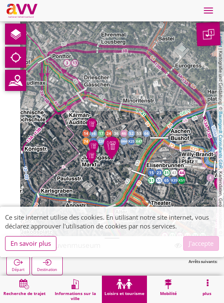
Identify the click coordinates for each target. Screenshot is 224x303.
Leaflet (220, 40)
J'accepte (201, 243)
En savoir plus (31, 243)
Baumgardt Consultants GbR (220, 140)
